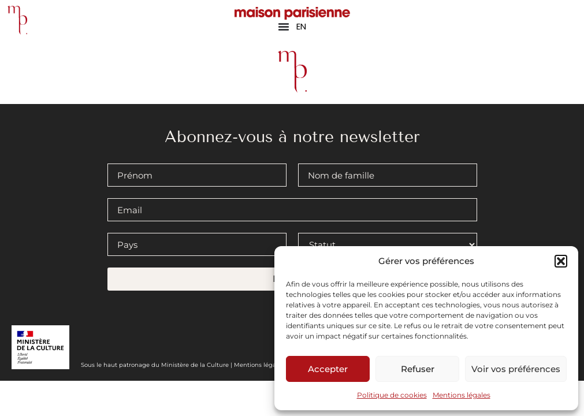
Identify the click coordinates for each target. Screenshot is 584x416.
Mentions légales (461, 395)
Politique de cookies (392, 395)
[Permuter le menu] (283, 26)
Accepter (328, 368)
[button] (561, 261)
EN (301, 26)
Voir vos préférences (515, 368)
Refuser (417, 368)
